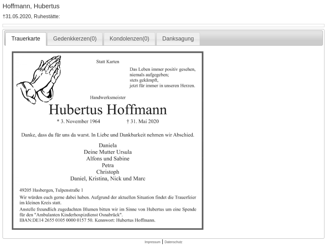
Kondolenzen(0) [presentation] (129, 38)
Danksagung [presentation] (178, 38)
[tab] (25, 39)
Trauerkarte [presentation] (25, 38)
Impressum (152, 242)
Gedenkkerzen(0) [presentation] (75, 38)
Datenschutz (173, 242)
